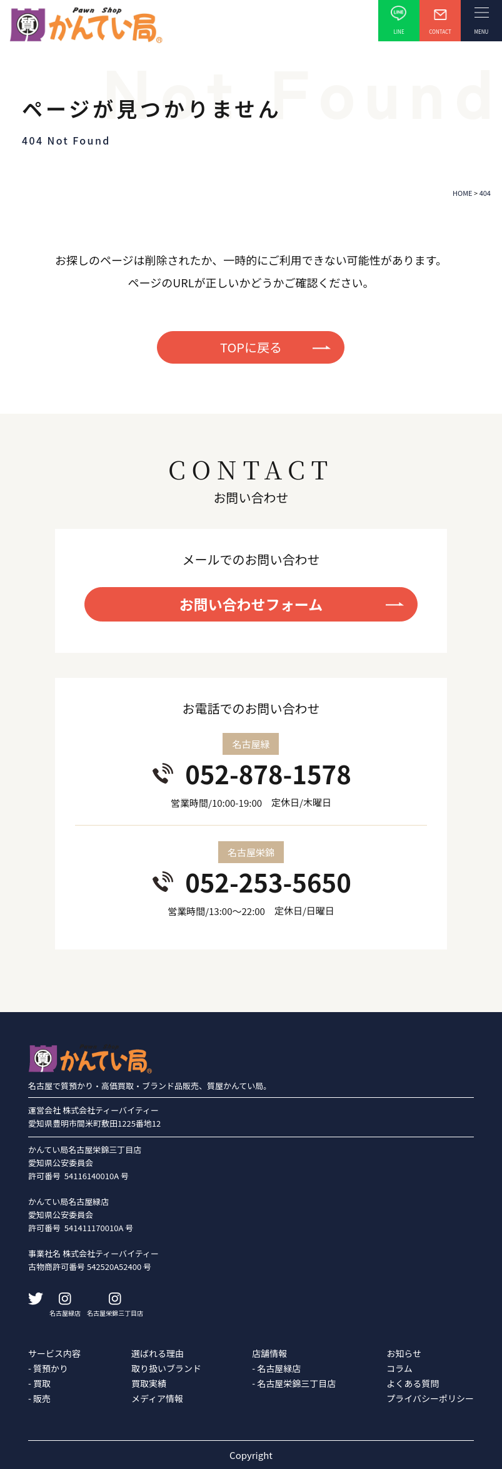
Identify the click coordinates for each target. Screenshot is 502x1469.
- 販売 (39, 1398)
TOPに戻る (251, 347)
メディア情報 (157, 1398)
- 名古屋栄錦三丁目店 (294, 1383)
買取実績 (148, 1383)
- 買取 (39, 1383)
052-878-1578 (268, 773)
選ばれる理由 (157, 1353)
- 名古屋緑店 (276, 1368)
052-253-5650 (268, 882)
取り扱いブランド (166, 1368)
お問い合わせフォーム (251, 604)
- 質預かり (48, 1368)
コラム (399, 1368)
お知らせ (403, 1353)
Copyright (251, 1454)
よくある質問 (412, 1383)
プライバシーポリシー (430, 1398)
